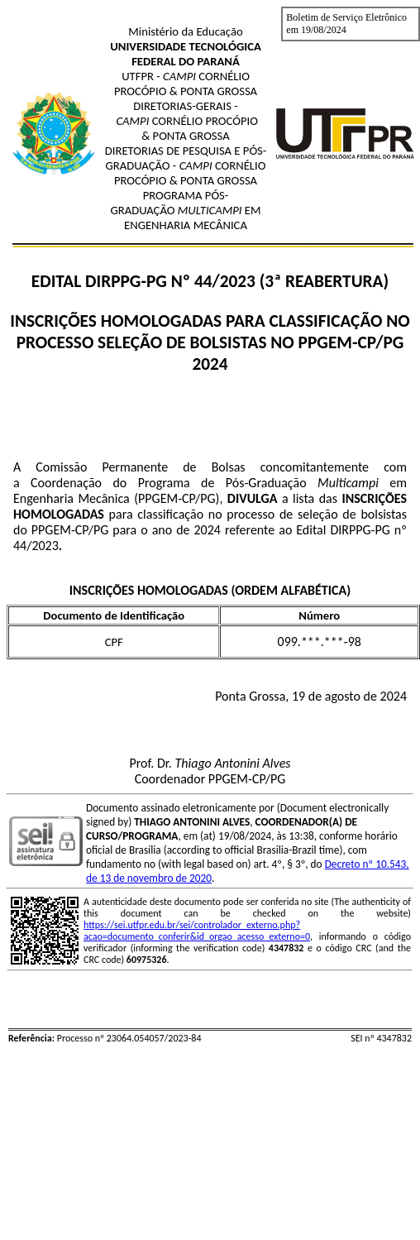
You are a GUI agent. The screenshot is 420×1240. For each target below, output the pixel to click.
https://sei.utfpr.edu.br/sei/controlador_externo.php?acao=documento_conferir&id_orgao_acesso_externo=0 (197, 930)
